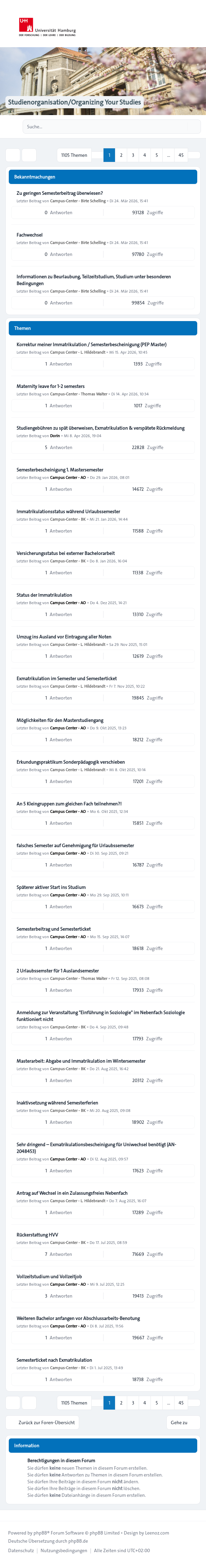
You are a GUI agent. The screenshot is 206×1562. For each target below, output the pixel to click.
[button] (194, 155)
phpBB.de (78, 1541)
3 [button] (133, 155)
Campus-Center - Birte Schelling (78, 201)
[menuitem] (21, 1550)
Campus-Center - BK (68, 519)
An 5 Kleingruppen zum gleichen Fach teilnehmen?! (69, 803)
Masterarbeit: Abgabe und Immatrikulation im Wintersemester (81, 1061)
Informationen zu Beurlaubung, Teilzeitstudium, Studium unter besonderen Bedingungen (94, 280)
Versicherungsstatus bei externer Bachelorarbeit (66, 553)
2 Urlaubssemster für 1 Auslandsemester (58, 970)
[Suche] (181, 126)
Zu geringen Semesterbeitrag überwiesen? (60, 193)
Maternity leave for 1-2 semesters (51, 386)
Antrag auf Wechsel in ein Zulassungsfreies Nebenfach (72, 1193)
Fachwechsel (30, 234)
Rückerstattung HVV (37, 1234)
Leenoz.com (157, 1532)
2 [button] (121, 155)
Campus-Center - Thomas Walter (78, 394)
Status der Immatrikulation (44, 595)
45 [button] (181, 155)
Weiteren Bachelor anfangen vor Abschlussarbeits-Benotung (78, 1318)
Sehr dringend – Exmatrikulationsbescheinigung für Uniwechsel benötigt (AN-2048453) (96, 1148)
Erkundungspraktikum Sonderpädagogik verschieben (71, 762)
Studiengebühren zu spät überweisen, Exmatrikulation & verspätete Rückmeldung (100, 428)
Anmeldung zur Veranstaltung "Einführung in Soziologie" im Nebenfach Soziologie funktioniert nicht (101, 1016)
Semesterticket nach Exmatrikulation (54, 1360)
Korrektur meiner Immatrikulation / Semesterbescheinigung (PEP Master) (91, 344)
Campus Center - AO (68, 477)
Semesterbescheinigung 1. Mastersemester (60, 469)
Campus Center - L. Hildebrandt (77, 352)
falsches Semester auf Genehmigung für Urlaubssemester (75, 845)
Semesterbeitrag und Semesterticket (54, 929)
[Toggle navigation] (198, 23)
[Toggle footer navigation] (8, 1515)
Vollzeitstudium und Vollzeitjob (49, 1276)
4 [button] (144, 155)
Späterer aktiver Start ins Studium (51, 887)
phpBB (40, 1532)
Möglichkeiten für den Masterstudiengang (60, 720)
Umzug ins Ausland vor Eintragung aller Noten (64, 636)
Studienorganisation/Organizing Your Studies (74, 102)
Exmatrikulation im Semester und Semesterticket (67, 678)
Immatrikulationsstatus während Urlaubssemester (68, 511)
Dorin (55, 435)
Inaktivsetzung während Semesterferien (57, 1102)
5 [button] (157, 155)
